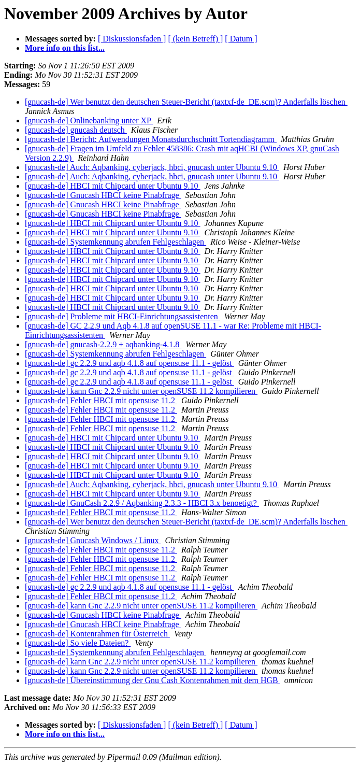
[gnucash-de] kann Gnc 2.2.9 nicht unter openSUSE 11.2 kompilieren (141, 391)
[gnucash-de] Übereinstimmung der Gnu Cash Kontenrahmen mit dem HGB (152, 680)
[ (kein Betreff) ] (195, 38)
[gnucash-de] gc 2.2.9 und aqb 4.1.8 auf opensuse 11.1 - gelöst (129, 363)
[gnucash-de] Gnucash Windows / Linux (93, 540)
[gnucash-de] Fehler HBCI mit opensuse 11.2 (101, 400)
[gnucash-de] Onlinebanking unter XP (89, 120)
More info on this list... (65, 48)
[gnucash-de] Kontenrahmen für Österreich (97, 633)
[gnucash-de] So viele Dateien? (78, 643)
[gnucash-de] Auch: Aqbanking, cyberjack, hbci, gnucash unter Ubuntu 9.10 (152, 167)
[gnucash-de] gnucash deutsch (76, 129)
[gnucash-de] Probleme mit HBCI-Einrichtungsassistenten (122, 316)
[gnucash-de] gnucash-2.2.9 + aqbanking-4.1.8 (103, 344)
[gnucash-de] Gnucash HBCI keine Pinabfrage (103, 195)
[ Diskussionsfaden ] (132, 38)
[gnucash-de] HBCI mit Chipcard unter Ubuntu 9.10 (112, 185)
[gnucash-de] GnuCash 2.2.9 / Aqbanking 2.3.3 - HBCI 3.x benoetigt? (142, 503)
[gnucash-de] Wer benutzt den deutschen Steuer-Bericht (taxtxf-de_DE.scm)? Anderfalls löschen (186, 101)
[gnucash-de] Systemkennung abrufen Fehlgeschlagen (115, 241)
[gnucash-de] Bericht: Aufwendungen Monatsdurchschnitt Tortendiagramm (151, 139)
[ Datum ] (241, 38)
